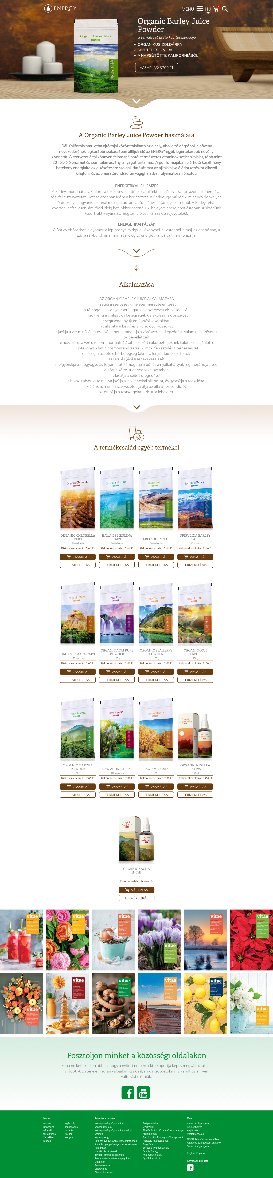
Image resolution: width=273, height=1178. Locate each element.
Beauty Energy (151, 1151)
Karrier (68, 1134)
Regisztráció (193, 1130)
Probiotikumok (102, 1165)
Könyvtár (69, 1137)
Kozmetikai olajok (152, 1154)
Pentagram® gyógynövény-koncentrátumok (109, 1125)
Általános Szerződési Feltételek (204, 1142)
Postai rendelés (195, 1134)
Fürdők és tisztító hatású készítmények (164, 1130)
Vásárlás (80, 557)
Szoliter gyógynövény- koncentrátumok (116, 1141)
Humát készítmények (106, 1151)
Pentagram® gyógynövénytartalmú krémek (113, 1132)
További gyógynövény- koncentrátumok (116, 1144)
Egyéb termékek (151, 1158)
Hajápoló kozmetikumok (156, 1140)
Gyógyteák (148, 1126)
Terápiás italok (150, 1123)
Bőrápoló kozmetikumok (156, 1147)
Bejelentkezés (194, 1127)
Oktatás (69, 1130)
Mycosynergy (102, 1137)
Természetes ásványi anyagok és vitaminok (113, 1160)
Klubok (47, 1141)
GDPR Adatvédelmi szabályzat (203, 1139)
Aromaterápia (150, 1133)
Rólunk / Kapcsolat (48, 1125)
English (191, 1153)
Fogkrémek (149, 1144)
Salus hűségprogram (198, 1123)
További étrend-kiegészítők (109, 1154)
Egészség (70, 1123)
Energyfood (101, 1168)
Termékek (48, 1137)
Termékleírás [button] (78, 565)
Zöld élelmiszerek (104, 1172)
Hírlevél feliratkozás (49, 1132)
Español (200, 1153)
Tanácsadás (71, 1127)
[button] (78, 499)
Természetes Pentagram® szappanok (163, 1137)
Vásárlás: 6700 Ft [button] (156, 67)
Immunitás (100, 1147)
